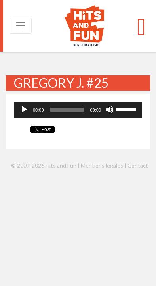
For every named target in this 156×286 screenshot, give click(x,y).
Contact (137, 165)
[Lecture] (24, 110)
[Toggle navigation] (21, 26)
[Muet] (110, 110)
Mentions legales (102, 165)
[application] (78, 110)
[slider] (67, 110)
